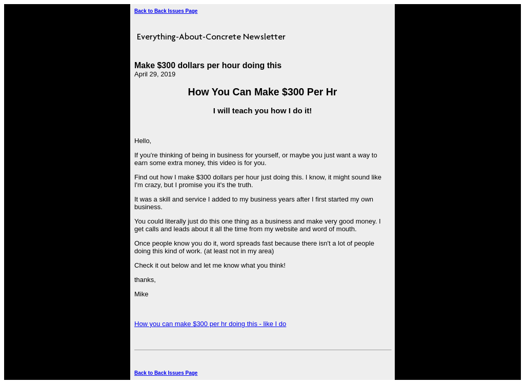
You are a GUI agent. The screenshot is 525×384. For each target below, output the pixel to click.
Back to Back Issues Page (165, 11)
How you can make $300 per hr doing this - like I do (210, 324)
